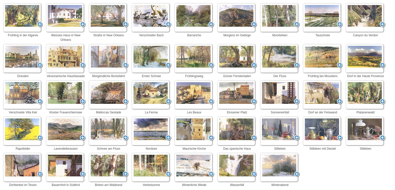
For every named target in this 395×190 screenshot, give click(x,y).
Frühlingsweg (194, 61)
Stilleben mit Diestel (323, 133)
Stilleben (280, 133)
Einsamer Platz (237, 97)
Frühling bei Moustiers (323, 61)
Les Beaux (194, 97)
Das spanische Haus (237, 133)
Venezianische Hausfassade (66, 61)
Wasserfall (237, 169)
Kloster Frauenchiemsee (66, 97)
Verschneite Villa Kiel (23, 97)
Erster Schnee (151, 61)
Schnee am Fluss (108, 133)
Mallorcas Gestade (108, 97)
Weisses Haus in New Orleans (66, 22)
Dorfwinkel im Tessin (23, 169)
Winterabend (280, 169)
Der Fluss (280, 61)
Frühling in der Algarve (23, 20)
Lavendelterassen (66, 133)
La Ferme (151, 97)
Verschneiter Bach (151, 20)
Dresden (23, 61)
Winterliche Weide (194, 169)
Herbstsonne (151, 169)
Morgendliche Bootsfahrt (108, 61)
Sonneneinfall (280, 97)
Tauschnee (323, 20)
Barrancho (194, 20)
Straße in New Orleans (108, 20)
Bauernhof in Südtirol (66, 169)
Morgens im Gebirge (237, 20)
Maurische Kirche (194, 133)
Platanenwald (365, 97)
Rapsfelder (23, 133)
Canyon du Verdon (365, 20)
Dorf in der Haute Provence (365, 61)
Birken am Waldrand (108, 169)
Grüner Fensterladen (237, 61)
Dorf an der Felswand (323, 97)
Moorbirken (280, 20)
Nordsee (151, 133)
